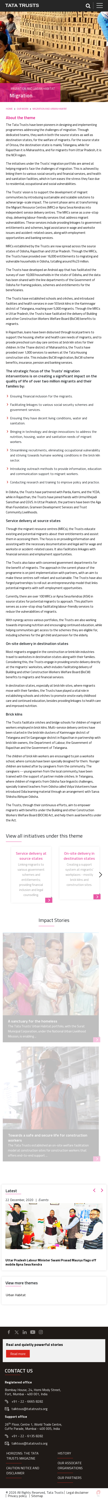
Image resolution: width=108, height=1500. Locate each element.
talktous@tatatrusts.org (30, 1408)
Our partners (70, 1477)
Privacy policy (17, 1495)
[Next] (99, 874)
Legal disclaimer (77, 1492)
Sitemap (37, 1495)
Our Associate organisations (70, 1465)
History (64, 1453)
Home (9, 108)
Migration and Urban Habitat (50, 108)
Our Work (22, 108)
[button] (95, 1190)
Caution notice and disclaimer (22, 1470)
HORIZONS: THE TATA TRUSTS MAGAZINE (22, 1456)
